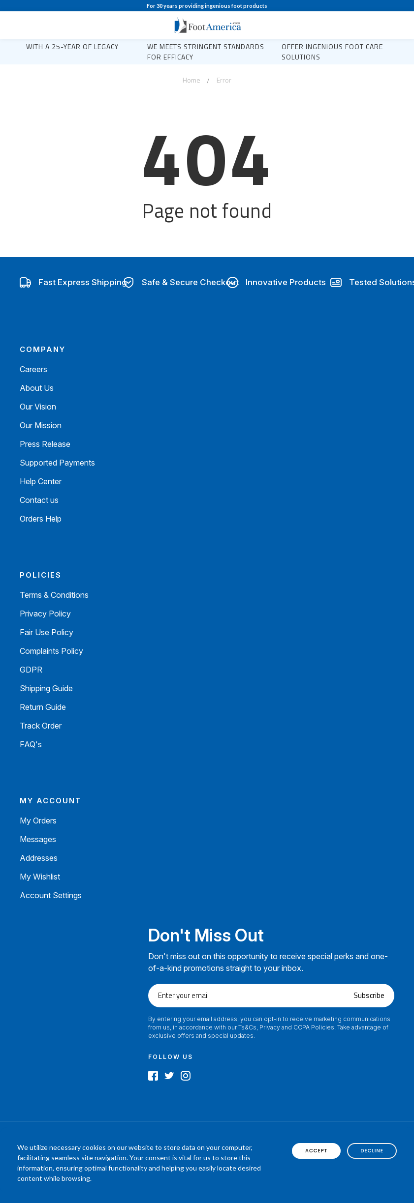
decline (371, 1150)
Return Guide (43, 707)
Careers (33, 369)
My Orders (38, 820)
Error (224, 80)
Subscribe (368, 995)
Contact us (39, 500)
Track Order (41, 726)
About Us (37, 388)
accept (316, 1150)
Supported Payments (57, 463)
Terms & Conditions (54, 595)
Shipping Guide (46, 688)
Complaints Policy (51, 651)
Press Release (45, 444)
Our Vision (38, 406)
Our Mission (41, 425)
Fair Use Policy (46, 632)
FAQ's (31, 744)
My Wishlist (40, 876)
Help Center (41, 481)
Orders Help (41, 519)
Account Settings (51, 895)
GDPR (31, 670)
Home (191, 80)
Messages (38, 839)
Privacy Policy (45, 613)
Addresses (39, 858)
